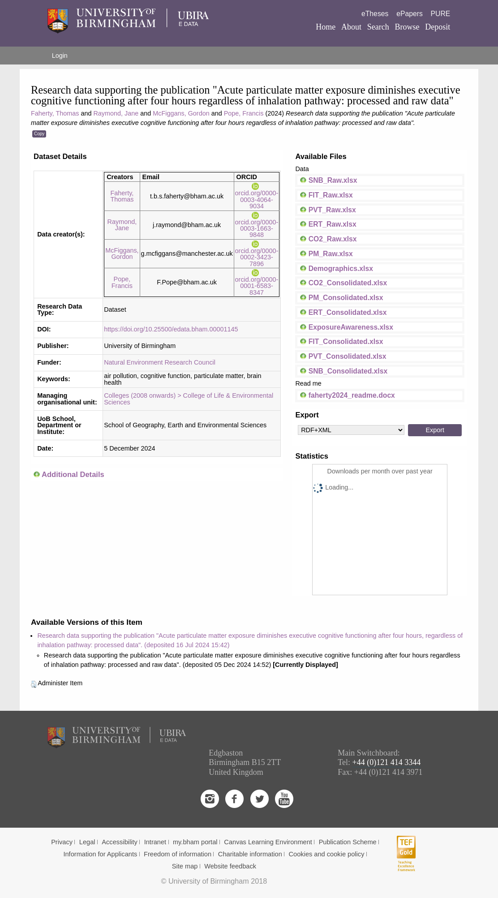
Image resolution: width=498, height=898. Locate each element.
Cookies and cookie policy (327, 854)
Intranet (155, 842)
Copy (39, 133)
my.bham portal (195, 842)
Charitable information (250, 854)
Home (325, 26)
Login (60, 55)
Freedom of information (177, 854)
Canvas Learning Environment (268, 842)
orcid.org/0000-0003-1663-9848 (257, 225)
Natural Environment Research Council (159, 362)
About (351, 26)
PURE (441, 13)
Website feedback (230, 866)
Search (378, 26)
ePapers (409, 13)
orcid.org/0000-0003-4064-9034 (257, 196)
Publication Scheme (348, 842)
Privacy (62, 842)
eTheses (374, 13)
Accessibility (119, 842)
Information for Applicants (100, 854)
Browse (407, 26)
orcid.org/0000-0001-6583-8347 (257, 283)
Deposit (437, 26)
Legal (87, 842)
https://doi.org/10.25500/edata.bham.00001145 (171, 329)
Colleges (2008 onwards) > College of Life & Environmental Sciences (188, 398)
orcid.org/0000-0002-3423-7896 (257, 254)
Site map (185, 866)
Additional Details (73, 474)
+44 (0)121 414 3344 (386, 762)
